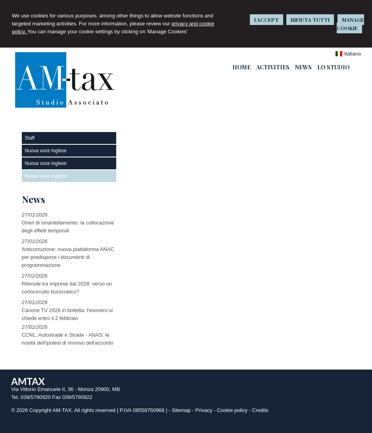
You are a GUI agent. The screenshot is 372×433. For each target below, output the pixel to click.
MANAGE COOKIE (350, 23)
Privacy (204, 410)
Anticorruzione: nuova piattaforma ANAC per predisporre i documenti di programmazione (68, 257)
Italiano (348, 54)
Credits (260, 410)
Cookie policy (232, 410)
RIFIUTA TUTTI (310, 19)
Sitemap (181, 410)
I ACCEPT (266, 19)
